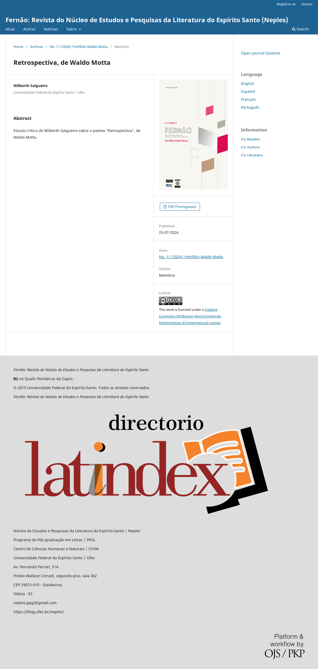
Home (18, 46)
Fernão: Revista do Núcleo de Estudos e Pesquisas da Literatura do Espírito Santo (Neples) (147, 19)
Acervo (29, 28)
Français (248, 99)
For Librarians (252, 155)
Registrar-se (286, 4)
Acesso (307, 4)
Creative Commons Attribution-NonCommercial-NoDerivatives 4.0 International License (190, 316)
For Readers (250, 139)
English (247, 83)
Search (300, 28)
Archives (36, 46)
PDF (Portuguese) (181, 206)
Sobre (72, 28)
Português (250, 107)
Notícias (51, 28)
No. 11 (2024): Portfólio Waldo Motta (79, 46)
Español (248, 91)
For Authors (250, 147)
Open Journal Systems (260, 53)
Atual (10, 28)
